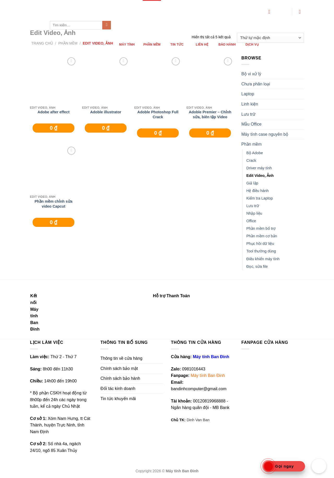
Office (251, 221)
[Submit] (106, 25)
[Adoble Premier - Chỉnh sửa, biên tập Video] (210, 79)
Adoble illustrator (105, 112)
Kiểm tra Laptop (259, 198)
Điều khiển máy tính (262, 259)
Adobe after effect (53, 112)
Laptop (247, 94)
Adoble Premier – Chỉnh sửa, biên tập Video (210, 114)
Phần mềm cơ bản (261, 236)
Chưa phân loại (255, 84)
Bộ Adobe (254, 153)
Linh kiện (249, 104)
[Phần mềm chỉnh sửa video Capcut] (53, 168)
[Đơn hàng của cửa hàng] (270, 38)
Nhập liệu (254, 213)
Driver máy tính (259, 168)
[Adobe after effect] (53, 79)
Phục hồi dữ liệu (260, 243)
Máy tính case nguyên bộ (264, 134)
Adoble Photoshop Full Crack (157, 114)
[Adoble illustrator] (105, 79)
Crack (251, 160)
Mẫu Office (251, 124)
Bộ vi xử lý (251, 74)
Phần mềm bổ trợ (261, 228)
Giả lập (252, 183)
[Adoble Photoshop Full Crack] (157, 79)
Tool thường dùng (261, 251)
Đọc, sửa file (257, 266)
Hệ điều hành (257, 191)
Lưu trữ (248, 114)
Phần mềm (251, 144)
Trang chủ (42, 43)
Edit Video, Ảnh (260, 175)
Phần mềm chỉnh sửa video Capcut (53, 203)
